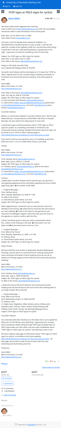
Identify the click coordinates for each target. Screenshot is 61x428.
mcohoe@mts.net (23, 38)
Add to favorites (8, 395)
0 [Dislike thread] (51, 361)
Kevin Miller (14, 18)
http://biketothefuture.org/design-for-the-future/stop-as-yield (25, 135)
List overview (6, 378)
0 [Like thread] (47, 361)
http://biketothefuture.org (27, 29)
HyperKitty (31, 425)
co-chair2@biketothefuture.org (13, 105)
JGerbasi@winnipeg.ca (26, 159)
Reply (4, 364)
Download (7, 383)
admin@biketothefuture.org (31, 61)
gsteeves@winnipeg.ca (35, 100)
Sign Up (17, 6)
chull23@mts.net (39, 105)
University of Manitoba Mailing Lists (23, 2)
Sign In (6, 6)
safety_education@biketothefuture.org (29, 103)
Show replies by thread (51, 367)
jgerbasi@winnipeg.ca (16, 108)
